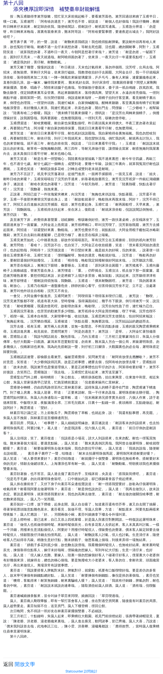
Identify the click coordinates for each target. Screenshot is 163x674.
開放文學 (25, 664)
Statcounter (74, 671)
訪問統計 (90, 671)
